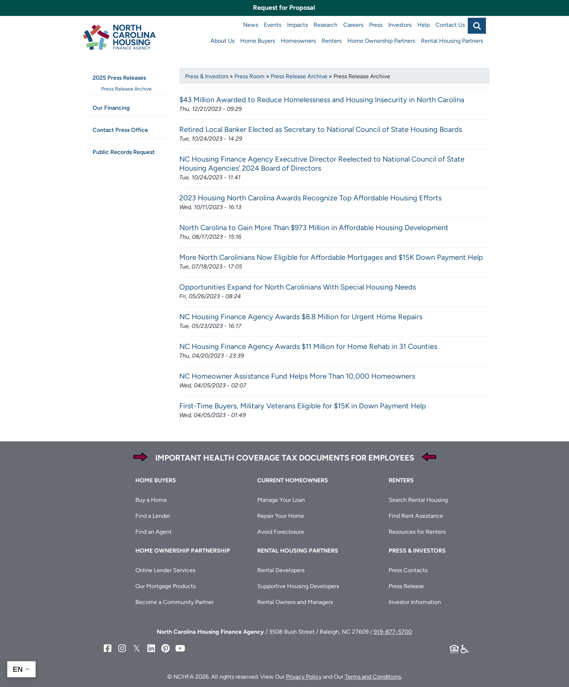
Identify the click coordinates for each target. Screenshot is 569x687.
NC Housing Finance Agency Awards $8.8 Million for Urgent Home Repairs (300, 316)
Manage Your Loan (281, 499)
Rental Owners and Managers (295, 602)
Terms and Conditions (373, 676)
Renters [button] (401, 480)
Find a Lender (152, 515)
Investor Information (415, 602)
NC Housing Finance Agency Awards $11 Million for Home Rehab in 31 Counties (308, 346)
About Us (222, 40)
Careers (353, 24)
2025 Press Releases (119, 77)
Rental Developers (280, 570)
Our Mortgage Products (165, 586)
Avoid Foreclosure (280, 531)
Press (375, 24)
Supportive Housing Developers (298, 586)
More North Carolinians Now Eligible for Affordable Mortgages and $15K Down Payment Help (331, 257)
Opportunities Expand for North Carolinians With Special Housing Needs (297, 287)
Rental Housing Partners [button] (297, 550)
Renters (331, 40)
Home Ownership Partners (381, 40)
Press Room (249, 76)
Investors (400, 24)
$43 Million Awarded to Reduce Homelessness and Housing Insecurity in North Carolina (321, 99)
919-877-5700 (392, 631)
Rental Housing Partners (452, 40)
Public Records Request (124, 152)
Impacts (297, 24)
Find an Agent (153, 531)
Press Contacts (408, 570)
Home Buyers (257, 40)
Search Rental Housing (418, 499)
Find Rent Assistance (416, 515)
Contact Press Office (120, 129)
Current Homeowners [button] (292, 480)
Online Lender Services (165, 570)
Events (272, 24)
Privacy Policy (304, 676)
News (250, 24)
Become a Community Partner (174, 602)
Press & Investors (206, 76)
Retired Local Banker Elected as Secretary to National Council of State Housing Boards (320, 129)
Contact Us (450, 24)
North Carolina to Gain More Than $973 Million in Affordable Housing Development (314, 227)
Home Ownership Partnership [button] (182, 550)
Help (423, 24)
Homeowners (298, 40)
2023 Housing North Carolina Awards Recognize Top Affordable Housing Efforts (310, 197)
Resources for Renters (417, 531)
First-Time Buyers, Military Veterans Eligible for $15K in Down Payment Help (302, 405)
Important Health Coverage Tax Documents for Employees (284, 458)
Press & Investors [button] (417, 550)
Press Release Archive (299, 76)
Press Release (406, 586)
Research (325, 24)
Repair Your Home (280, 515)
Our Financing (111, 107)
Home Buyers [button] (155, 480)
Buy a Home (151, 499)
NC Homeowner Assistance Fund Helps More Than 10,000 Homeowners (297, 376)
